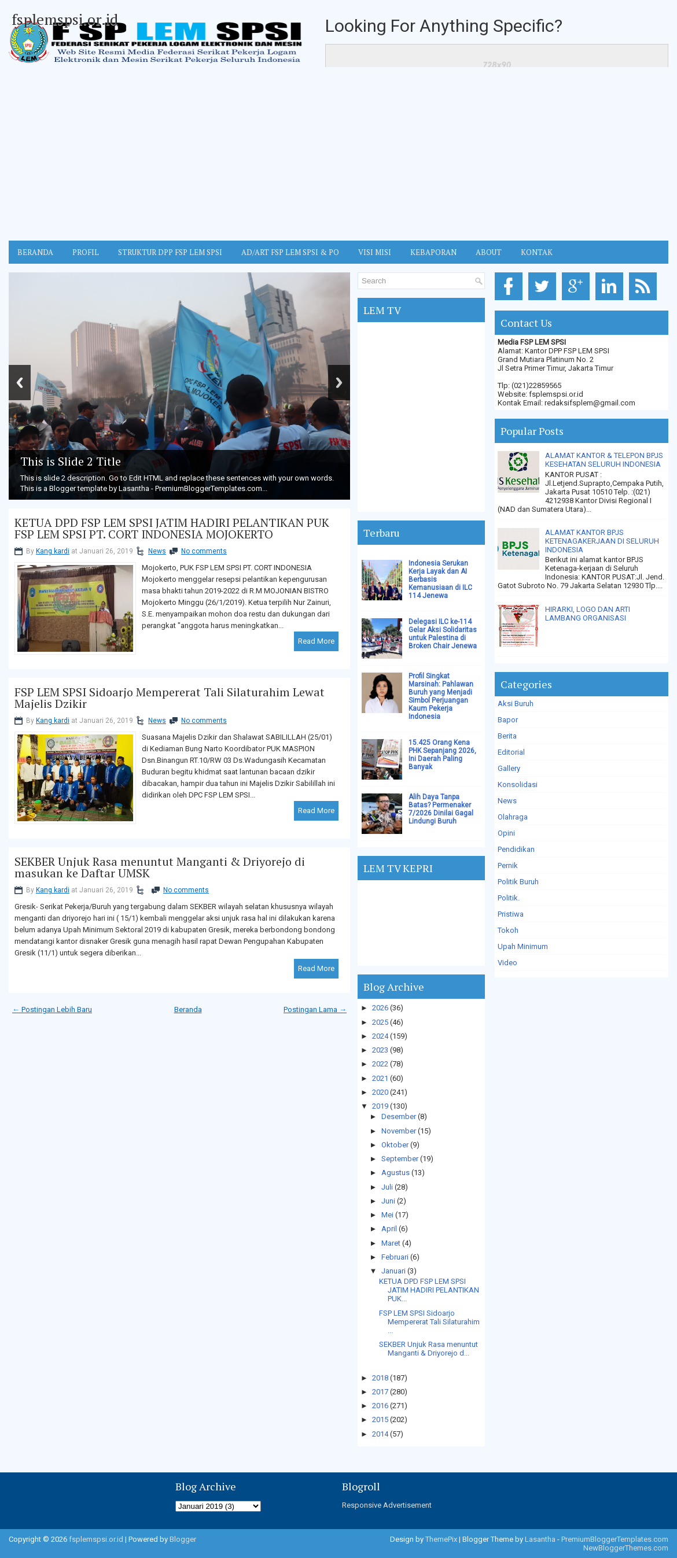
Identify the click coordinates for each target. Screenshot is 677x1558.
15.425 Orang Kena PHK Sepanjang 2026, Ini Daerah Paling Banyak (442, 755)
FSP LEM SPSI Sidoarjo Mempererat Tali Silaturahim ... (429, 1322)
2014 (380, 1434)
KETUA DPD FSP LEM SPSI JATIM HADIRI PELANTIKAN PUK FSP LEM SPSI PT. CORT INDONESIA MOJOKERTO (171, 528)
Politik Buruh (518, 881)
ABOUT (489, 252)
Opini (506, 833)
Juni (388, 1201)
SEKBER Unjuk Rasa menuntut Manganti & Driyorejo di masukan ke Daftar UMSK (159, 867)
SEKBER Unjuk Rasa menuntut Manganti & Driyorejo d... (428, 1348)
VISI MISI (374, 252)
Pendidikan (516, 849)
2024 (380, 1036)
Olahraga (513, 817)
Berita (507, 736)
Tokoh (508, 930)
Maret (390, 1243)
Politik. (509, 898)
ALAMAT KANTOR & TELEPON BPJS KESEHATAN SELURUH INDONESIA (604, 459)
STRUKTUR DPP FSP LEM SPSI (170, 252)
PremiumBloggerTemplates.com (614, 1539)
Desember (398, 1116)
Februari (395, 1257)
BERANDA (35, 252)
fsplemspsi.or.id (65, 19)
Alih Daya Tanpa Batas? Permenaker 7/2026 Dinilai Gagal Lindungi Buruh (441, 809)
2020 (380, 1092)
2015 (380, 1419)
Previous (20, 382)
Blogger (183, 1539)
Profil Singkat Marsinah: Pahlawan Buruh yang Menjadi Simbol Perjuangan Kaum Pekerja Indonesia (441, 696)
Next (339, 382)
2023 (380, 1050)
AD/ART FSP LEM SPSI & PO (290, 252)
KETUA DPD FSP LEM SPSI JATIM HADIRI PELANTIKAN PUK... (429, 1290)
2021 (380, 1078)
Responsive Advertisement (387, 1505)
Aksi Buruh (515, 703)
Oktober (395, 1144)
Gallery (509, 768)
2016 (380, 1405)
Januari (393, 1271)
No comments (204, 551)
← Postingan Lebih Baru (52, 1009)
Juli (387, 1187)
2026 (380, 1007)
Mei (387, 1214)
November (398, 1131)
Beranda (188, 1009)
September (399, 1158)
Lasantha (540, 1539)
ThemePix (441, 1539)
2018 (380, 1378)
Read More (316, 641)
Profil (85, 252)
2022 (380, 1063)
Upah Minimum (523, 946)
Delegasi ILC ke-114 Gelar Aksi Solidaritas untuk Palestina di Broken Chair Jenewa (443, 634)
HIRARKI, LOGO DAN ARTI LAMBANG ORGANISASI (587, 613)
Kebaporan (433, 252)
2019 (380, 1106)
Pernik (508, 865)
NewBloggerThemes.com (625, 1548)
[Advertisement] (338, 154)
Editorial (511, 752)
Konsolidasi (518, 784)
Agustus (395, 1172)
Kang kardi (52, 551)
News (157, 551)
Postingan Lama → (315, 1009)
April (389, 1228)
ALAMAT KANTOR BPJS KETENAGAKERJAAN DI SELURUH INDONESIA (602, 541)
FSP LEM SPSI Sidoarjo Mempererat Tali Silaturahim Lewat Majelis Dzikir (169, 698)
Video (507, 962)
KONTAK (537, 252)
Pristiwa (511, 914)
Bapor (508, 719)
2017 (380, 1391)
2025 (380, 1022)
